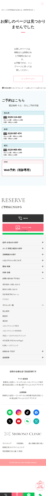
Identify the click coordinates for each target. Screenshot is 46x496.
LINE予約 (23, 241)
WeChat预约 (23, 250)
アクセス (5, 329)
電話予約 (23, 222)
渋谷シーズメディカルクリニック (14, 366)
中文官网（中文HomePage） (13, 371)
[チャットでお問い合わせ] (40, 482)
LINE (10, 442)
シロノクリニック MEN (10, 356)
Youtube (19, 451)
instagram (19, 442)
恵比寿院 (5, 341)
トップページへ (28, 79)
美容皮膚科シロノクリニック (13, 88)
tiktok (27, 442)
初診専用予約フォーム (10, 324)
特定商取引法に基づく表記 (12, 481)
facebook (36, 442)
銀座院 (5, 346)
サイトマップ (6, 473)
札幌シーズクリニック (10, 376)
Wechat (27, 451)
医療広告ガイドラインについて (13, 477)
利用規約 (20, 473)
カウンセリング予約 (23, 231)
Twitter (10, 451)
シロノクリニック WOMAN (11, 361)
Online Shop (36, 451)
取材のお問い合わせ (9, 319)
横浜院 (5, 351)
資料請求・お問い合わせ (11, 314)
